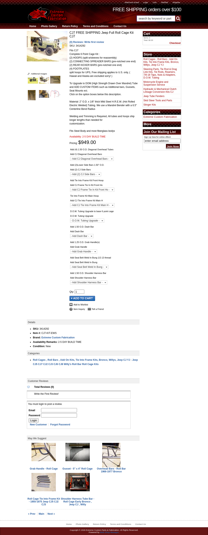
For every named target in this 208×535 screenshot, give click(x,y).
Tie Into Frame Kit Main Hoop (84, 196)
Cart (154, 2)
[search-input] (156, 18)
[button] (158, 18)
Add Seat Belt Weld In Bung (83, 262)
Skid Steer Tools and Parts (157, 100)
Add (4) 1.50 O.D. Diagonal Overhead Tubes (91, 149)
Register (176, 2)
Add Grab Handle (78, 247)
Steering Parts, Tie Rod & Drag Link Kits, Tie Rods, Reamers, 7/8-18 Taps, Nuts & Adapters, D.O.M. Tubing (160, 73)
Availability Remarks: (45, 342)
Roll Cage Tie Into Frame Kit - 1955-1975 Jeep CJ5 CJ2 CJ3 (43, 501)
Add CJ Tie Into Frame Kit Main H (86, 200)
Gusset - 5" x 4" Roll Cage (78, 468)
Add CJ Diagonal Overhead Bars (86, 154)
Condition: (39, 346)
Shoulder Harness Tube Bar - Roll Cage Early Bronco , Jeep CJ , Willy (77, 501)
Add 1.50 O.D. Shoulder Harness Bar (88, 273)
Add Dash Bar (77, 231)
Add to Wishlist (81, 304)
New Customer (38, 424)
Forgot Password (60, 424)
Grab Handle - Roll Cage (44, 468)
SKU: (72, 45)
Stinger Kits (149, 104)
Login (145, 2)
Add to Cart (82, 298)
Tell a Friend (98, 309)
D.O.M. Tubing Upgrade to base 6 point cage (92, 211)
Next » (51, 513)
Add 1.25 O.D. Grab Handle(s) (85, 242)
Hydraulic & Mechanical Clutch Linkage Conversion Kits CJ (160, 90)
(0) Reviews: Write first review (86, 42)
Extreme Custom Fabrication (58, 337)
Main (41, 513)
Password (34, 415)
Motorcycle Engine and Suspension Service (155, 83)
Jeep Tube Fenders (153, 96)
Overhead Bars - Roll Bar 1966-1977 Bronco (111, 470)
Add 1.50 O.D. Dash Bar (82, 227)
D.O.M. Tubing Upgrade (81, 216)
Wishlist (164, 2)
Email (32, 410)
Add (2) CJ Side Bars (80, 169)
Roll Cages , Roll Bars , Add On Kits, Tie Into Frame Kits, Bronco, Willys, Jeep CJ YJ (81, 359)
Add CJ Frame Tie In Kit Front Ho (86, 185)
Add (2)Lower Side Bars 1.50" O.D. (87, 165)
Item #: (37, 333)
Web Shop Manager (109, 532)
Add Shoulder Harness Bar (83, 278)
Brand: (37, 337)
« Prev (31, 513)
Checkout (175, 43)
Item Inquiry (79, 309)
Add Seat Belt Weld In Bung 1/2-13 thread (90, 257)
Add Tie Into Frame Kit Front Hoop (86, 180)
